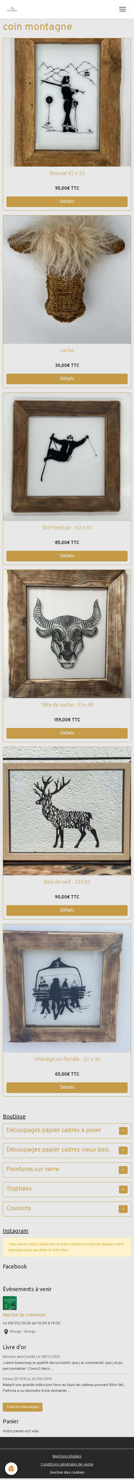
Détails (67, 202)
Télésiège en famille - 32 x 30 (67, 1059)
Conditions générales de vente (67, 1464)
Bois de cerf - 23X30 (67, 882)
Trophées (19, 1189)
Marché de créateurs (24, 1315)
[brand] (13, 9)
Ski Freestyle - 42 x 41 (67, 527)
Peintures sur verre (32, 1170)
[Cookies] (11, 1468)
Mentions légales (67, 1456)
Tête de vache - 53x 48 (67, 704)
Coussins (18, 1209)
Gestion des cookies (67, 1472)
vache (67, 350)
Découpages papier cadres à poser (53, 1131)
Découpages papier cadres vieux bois (57, 1150)
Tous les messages (22, 1407)
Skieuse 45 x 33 (67, 173)
